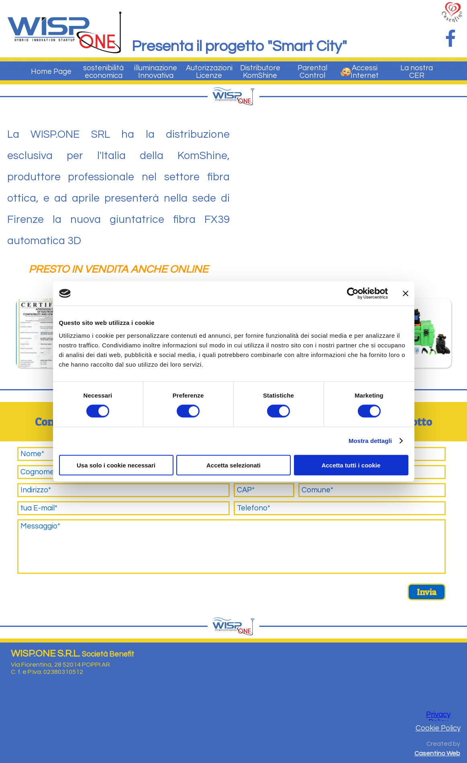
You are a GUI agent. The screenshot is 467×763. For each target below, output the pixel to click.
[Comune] (372, 490)
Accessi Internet (365, 72)
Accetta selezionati (233, 464)
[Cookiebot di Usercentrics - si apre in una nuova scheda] (353, 294)
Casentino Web (437, 753)
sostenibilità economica (103, 72)
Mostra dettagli (370, 440)
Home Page (51, 71)
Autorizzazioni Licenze (209, 72)
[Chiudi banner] (405, 293)
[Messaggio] (231, 546)
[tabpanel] (118, 202)
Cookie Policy (438, 728)
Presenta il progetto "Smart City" (239, 46)
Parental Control (312, 72)
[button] (50, 333)
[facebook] (450, 38)
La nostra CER (416, 72)
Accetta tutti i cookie (351, 464)
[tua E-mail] (123, 508)
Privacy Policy (438, 718)
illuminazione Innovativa (155, 72)
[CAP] (264, 490)
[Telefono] (340, 508)
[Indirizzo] (123, 490)
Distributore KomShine (260, 72)
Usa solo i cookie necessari (116, 464)
